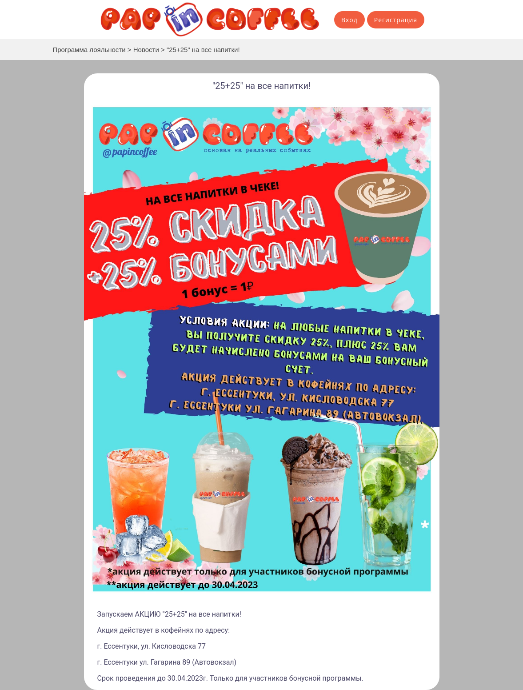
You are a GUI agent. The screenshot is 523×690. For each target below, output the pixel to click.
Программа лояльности (89, 49)
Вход (349, 20)
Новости (146, 49)
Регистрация (395, 20)
